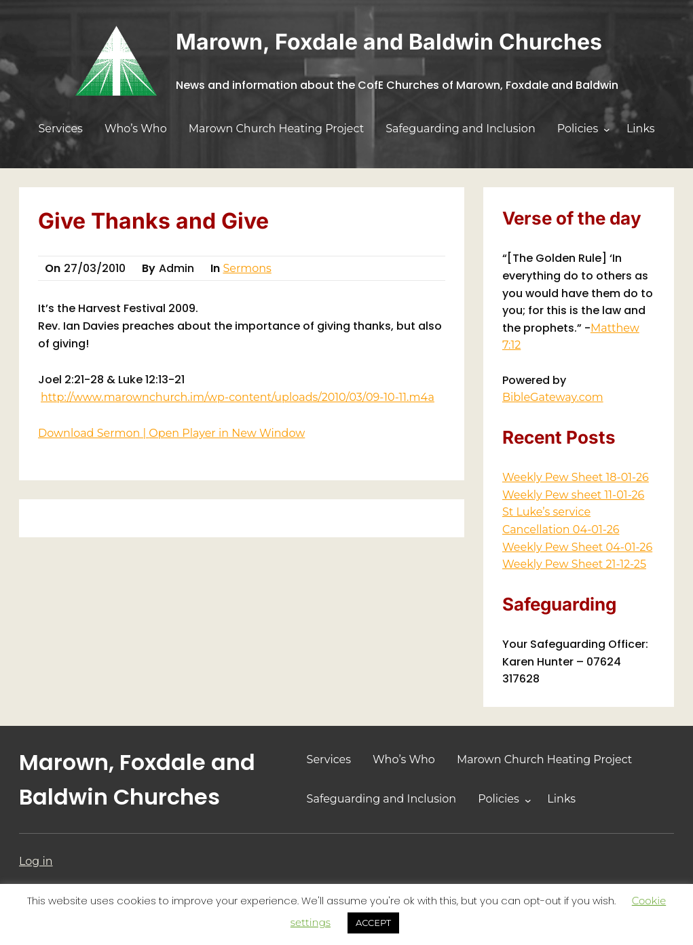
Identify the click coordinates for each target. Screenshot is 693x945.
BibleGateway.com (552, 397)
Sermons (247, 268)
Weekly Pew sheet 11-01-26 (573, 494)
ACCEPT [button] (373, 922)
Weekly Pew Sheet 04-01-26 (577, 547)
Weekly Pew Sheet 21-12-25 (574, 564)
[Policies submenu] (606, 129)
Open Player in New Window (227, 433)
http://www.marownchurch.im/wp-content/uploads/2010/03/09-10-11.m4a (237, 397)
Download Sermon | (93, 433)
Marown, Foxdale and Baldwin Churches (389, 41)
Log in (36, 861)
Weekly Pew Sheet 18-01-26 (575, 477)
